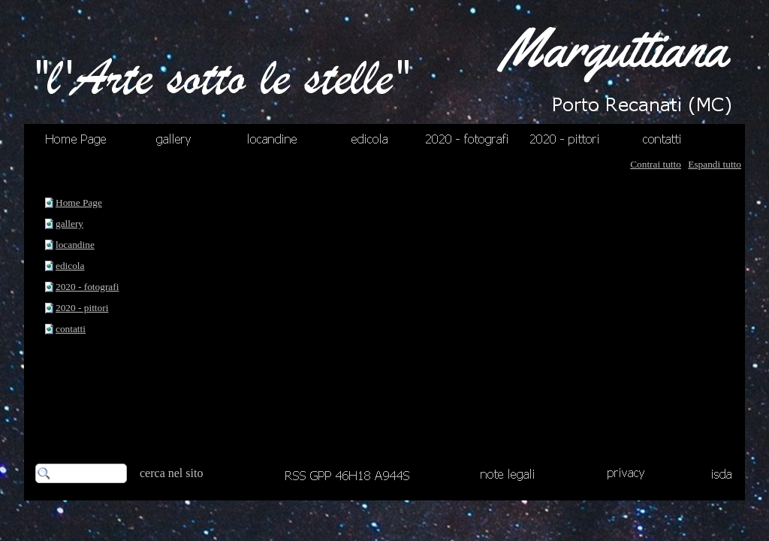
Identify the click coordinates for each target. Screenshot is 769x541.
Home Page (79, 202)
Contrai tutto (655, 164)
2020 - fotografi (87, 286)
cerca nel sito (171, 473)
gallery (69, 223)
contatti (71, 328)
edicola (70, 265)
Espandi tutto (714, 164)
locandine (75, 244)
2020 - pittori (82, 307)
